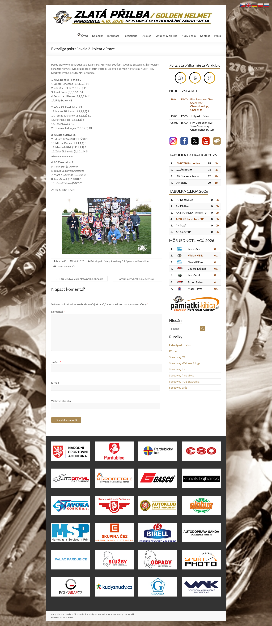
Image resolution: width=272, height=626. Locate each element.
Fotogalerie (130, 35)
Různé (173, 351)
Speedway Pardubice (137, 261)
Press (217, 35)
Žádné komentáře (65, 266)
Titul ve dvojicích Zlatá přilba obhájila (79, 278)
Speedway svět (178, 387)
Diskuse (146, 35)
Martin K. (61, 261)
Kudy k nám (189, 35)
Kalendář (97, 35)
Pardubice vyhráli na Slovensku (138, 278)
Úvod (82, 35)
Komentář (58, 311)
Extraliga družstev (99, 261)
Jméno (56, 362)
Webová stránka (61, 400)
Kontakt (205, 35)
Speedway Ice (177, 369)
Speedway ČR (117, 261)
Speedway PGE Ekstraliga (184, 381)
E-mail (55, 382)
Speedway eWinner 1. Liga (184, 363)
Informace (113, 35)
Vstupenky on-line (166, 35)
